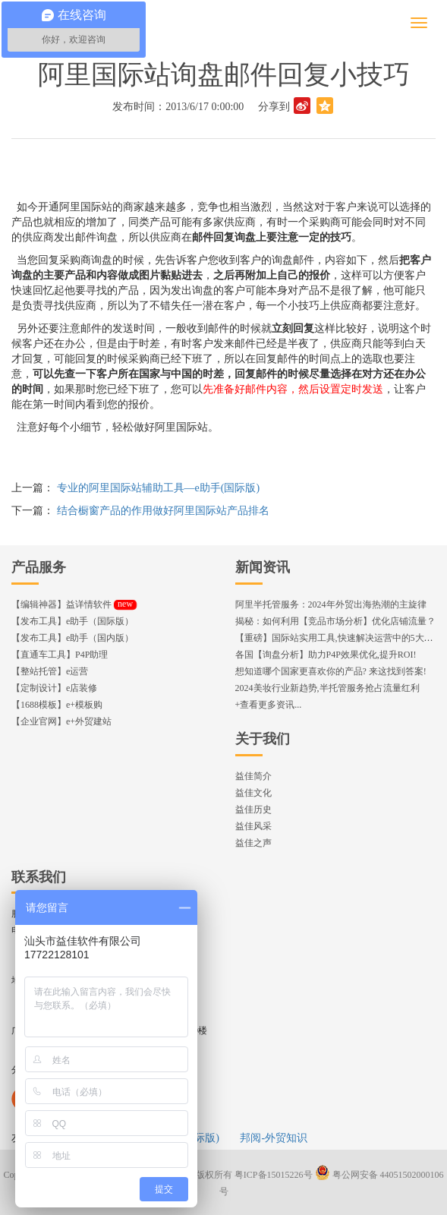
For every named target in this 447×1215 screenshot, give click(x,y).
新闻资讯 (262, 567)
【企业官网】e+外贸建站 (61, 721)
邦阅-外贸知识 (273, 1138)
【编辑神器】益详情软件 (74, 604)
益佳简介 (253, 776)
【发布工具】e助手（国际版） (72, 621)
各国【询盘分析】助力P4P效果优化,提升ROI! (326, 654)
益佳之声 (253, 843)
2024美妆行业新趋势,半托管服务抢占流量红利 (327, 688)
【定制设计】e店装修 (54, 688)
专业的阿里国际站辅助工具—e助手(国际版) (158, 488)
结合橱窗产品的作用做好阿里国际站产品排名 (163, 510)
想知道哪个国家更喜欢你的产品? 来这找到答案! (331, 671)
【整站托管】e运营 (49, 671)
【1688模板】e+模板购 (56, 704)
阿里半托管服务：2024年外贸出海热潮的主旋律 (331, 604)
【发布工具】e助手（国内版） (72, 638)
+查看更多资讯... (268, 704)
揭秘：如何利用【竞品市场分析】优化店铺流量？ (335, 621)
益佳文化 (253, 792)
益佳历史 (253, 809)
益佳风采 (253, 826)
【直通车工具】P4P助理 (59, 654)
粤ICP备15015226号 (274, 1174)
